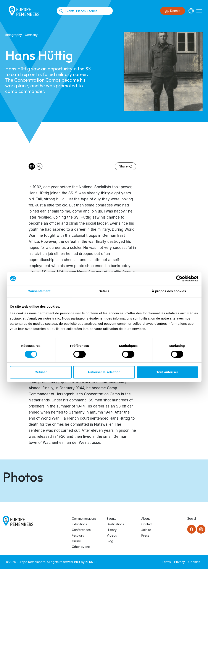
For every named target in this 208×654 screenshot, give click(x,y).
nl (39, 166)
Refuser (41, 372)
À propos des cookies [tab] (169, 291)
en (32, 166)
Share (125, 166)
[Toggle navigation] (199, 10)
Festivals (78, 620)
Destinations (115, 609)
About (145, 603)
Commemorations (84, 603)
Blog (110, 626)
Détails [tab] (104, 291)
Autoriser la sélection (104, 372)
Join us (146, 615)
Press (145, 620)
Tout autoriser (167, 372)
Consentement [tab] (39, 291)
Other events (81, 631)
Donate (173, 11)
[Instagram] (201, 614)
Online (76, 626)
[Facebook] (191, 614)
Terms (166, 647)
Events (111, 603)
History (112, 615)
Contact (146, 609)
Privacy (179, 647)
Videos (112, 620)
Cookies (194, 647)
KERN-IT (91, 647)
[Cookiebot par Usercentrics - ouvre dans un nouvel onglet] (179, 278)
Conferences (81, 615)
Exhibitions (79, 609)
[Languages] (191, 11)
